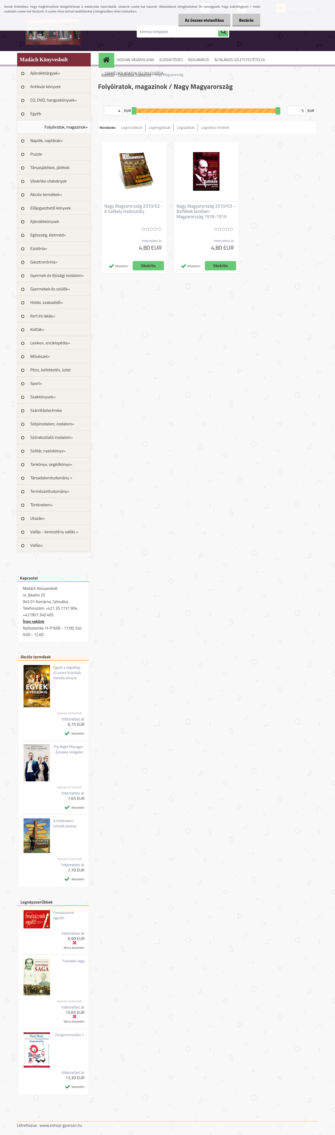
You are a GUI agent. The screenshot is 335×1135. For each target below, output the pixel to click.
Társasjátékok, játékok (50, 167)
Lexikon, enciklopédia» (50, 343)
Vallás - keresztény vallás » (54, 531)
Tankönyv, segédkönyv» (51, 464)
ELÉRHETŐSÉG (171, 59)
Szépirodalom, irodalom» (52, 424)
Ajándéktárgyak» (45, 73)
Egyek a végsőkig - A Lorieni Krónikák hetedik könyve (67, 673)
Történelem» (41, 505)
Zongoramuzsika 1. (69, 1034)
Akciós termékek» (46, 194)
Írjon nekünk (33, 621)
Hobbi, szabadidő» (46, 302)
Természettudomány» (50, 491)
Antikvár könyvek (45, 86)
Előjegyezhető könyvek (50, 208)
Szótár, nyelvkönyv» (48, 451)
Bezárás (246, 20)
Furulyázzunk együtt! (63, 915)
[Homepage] (108, 59)
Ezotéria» (38, 248)
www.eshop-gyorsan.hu (60, 1125)
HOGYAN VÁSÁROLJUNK (135, 59)
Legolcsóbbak (131, 127)
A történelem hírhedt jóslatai (64, 823)
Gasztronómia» (44, 262)
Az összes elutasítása (204, 20)
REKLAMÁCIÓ (198, 59)
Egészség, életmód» (48, 235)
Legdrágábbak (160, 127)
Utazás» (37, 518)
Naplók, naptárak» (46, 140)
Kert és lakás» (42, 316)
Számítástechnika (46, 410)
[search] (223, 32)
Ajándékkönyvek (44, 221)
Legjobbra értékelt (215, 127)
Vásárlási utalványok (48, 181)
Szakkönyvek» (43, 397)
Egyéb (35, 113)
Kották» (37, 329)
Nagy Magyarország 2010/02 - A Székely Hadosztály (133, 208)
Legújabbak (186, 127)
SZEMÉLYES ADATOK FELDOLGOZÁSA (134, 73)
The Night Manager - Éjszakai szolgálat (68, 749)
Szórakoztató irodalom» (51, 437)
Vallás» (36, 545)
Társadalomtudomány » (51, 478)
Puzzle (36, 154)
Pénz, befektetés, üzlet (50, 370)
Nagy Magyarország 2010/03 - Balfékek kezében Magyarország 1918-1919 (206, 211)
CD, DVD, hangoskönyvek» (53, 100)
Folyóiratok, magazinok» (66, 127)
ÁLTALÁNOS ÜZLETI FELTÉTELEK (239, 59)
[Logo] (53, 31)
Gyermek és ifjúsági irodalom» (57, 275)
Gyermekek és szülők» (50, 289)
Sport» (36, 383)
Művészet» (40, 356)
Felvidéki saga (73, 961)
